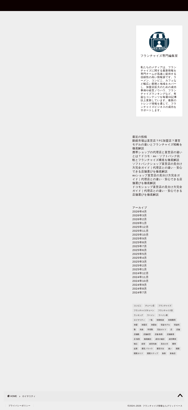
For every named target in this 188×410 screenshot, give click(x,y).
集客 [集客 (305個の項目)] (164, 353)
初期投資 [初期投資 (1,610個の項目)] (160, 320)
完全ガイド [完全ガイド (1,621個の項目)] (161, 329)
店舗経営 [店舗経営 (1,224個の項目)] (147, 334)
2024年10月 (140, 280)
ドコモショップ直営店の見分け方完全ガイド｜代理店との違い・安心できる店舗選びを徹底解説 (157, 190)
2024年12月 (140, 273)
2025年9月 (139, 238)
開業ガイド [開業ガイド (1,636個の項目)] (138, 353)
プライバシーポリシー (129, 16)
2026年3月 (139, 215)
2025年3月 (139, 261)
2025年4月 (139, 257)
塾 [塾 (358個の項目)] (135, 329)
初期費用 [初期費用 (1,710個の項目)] (172, 320)
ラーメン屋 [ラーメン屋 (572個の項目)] (163, 315)
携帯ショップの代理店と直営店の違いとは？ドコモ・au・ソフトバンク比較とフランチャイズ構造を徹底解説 (157, 156)
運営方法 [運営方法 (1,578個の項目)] (160, 349)
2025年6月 (139, 250)
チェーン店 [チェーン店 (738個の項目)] (149, 306)
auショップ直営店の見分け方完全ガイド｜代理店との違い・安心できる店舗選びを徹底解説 (157, 179)
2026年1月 (139, 223)
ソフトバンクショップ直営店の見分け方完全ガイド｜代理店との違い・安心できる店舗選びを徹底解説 (157, 167)
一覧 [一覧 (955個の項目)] (151, 320)
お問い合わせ (57, 16)
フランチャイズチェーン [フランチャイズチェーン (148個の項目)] (144, 310)
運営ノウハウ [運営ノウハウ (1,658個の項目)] (147, 349)
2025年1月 (139, 269)
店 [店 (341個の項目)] (171, 329)
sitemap (165, 16)
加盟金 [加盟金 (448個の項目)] (154, 325)
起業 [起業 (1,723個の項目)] (136, 349)
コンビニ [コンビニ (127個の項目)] (137, 306)
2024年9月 (139, 284)
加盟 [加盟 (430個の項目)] (136, 325)
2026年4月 (139, 211)
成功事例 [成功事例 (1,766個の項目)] (172, 339)
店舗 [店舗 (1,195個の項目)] (178, 329)
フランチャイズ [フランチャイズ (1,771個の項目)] (164, 306)
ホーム (21, 16)
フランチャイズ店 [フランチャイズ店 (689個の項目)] (165, 310)
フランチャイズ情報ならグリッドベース (94, 5)
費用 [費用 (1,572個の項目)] (174, 344)
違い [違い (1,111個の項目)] (170, 349)
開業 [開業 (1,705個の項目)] (178, 349)
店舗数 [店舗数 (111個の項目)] (136, 334)
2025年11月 (140, 230)
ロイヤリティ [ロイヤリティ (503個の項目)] (139, 320)
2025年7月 (139, 246)
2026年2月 (139, 219)
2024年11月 (140, 277)
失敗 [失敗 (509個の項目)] (141, 329)
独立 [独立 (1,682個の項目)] (136, 344)
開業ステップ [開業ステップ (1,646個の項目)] (152, 353)
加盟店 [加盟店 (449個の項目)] (144, 325)
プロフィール (93, 16)
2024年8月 (139, 288)
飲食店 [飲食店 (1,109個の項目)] (173, 353)
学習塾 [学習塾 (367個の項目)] (150, 329)
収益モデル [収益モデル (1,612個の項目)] (165, 325)
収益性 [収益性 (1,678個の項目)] (177, 325)
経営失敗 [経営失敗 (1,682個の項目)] (153, 344)
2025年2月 (139, 265)
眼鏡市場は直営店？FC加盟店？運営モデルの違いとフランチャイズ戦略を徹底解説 (157, 144)
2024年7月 (139, 292)
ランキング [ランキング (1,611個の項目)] (138, 315)
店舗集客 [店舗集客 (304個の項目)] (170, 334)
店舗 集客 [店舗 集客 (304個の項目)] (159, 334)
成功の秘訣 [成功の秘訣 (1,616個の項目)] (159, 339)
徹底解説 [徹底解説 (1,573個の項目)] (147, 339)
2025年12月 (140, 226)
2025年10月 (140, 234)
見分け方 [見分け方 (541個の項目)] (164, 344)
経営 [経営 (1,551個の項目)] (143, 344)
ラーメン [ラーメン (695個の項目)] (150, 315)
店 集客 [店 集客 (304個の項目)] (137, 339)
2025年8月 (139, 242)
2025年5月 (139, 253)
